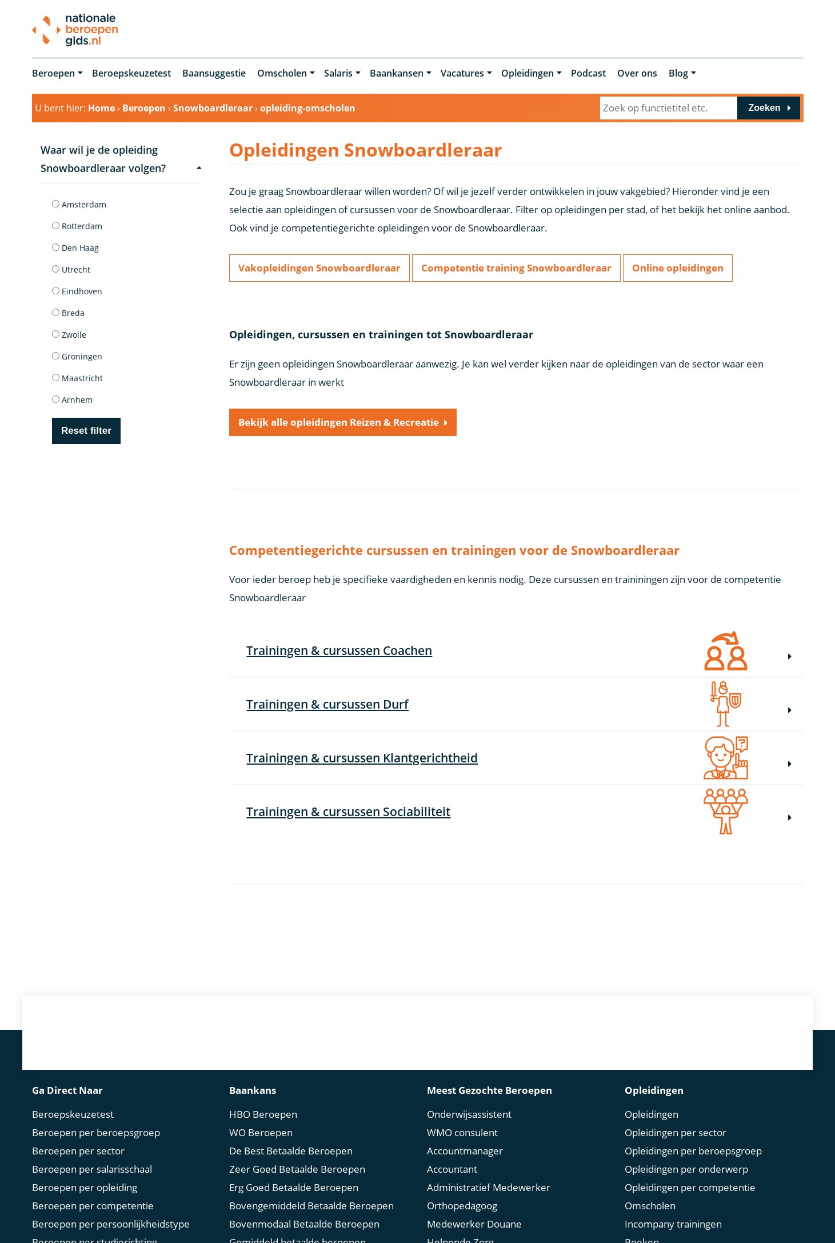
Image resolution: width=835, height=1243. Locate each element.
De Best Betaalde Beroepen (291, 1150)
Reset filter (86, 430)
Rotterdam (77, 226)
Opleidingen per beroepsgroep (693, 1150)
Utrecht (71, 269)
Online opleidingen (678, 267)
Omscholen (282, 73)
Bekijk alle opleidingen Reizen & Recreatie (338, 422)
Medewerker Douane (474, 1223)
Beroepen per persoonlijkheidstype (111, 1223)
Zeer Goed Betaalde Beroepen (297, 1168)
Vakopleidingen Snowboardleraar (319, 267)
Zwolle (69, 334)
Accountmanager (465, 1150)
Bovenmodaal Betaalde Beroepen (304, 1223)
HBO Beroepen (263, 1113)
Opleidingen (527, 73)
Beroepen (53, 73)
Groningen (77, 356)
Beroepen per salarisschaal (92, 1168)
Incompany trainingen (673, 1223)
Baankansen (397, 73)
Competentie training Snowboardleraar (516, 267)
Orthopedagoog (462, 1205)
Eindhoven (77, 291)
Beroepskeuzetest (131, 73)
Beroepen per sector (78, 1150)
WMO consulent (462, 1131)
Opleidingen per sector (675, 1131)
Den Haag (75, 247)
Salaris (338, 73)
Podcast (588, 73)
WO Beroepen (261, 1131)
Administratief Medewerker (488, 1186)
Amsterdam (79, 204)
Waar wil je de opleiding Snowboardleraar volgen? (121, 159)
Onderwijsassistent (469, 1113)
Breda (68, 312)
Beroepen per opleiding (84, 1186)
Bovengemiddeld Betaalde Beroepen (311, 1205)
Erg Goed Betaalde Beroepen (293, 1186)
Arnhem (72, 399)
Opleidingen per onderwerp (686, 1168)
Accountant (452, 1168)
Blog (678, 73)
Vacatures (462, 73)
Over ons (637, 73)
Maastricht (77, 378)
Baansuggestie (214, 73)
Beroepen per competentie (93, 1205)
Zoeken (765, 108)
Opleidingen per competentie (690, 1186)
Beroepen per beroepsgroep (96, 1131)
